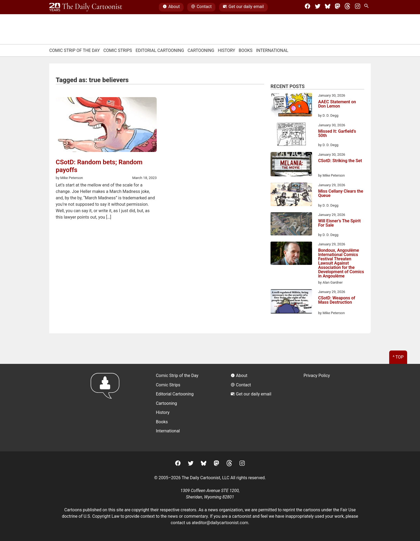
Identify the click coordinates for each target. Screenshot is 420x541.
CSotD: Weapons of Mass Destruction (336, 300)
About (171, 7)
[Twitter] (317, 7)
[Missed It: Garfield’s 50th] (291, 135)
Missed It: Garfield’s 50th (337, 133)
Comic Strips (117, 50)
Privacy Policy (316, 375)
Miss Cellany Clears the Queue (340, 193)
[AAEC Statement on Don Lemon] (291, 105)
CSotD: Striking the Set (340, 161)
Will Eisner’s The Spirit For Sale (339, 223)
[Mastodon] (337, 7)
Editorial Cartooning (160, 50)
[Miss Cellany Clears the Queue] (291, 195)
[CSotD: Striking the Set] (291, 165)
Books (246, 50)
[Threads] (347, 7)
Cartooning (201, 50)
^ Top (398, 357)
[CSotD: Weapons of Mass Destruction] (291, 302)
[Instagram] (357, 7)
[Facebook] (307, 7)
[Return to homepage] (106, 407)
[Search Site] (367, 7)
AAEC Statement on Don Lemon (337, 104)
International (272, 50)
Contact (201, 7)
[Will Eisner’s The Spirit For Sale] (291, 224)
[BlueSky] (327, 7)
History (226, 50)
